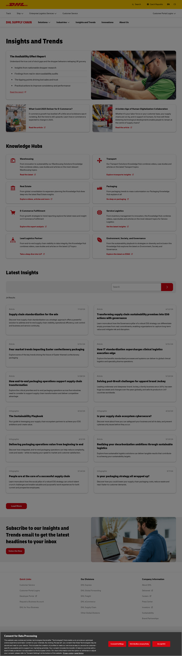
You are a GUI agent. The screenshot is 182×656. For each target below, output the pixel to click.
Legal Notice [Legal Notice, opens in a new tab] (78, 653)
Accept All (161, 644)
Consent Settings (117, 644)
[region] (91, 644)
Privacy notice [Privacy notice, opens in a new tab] (68, 653)
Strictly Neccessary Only (139, 644)
